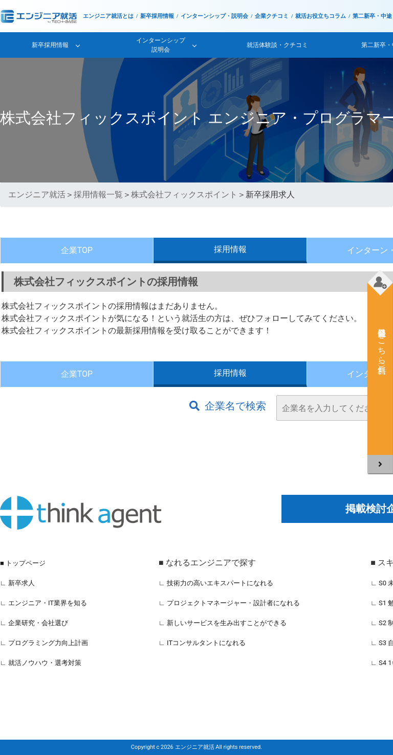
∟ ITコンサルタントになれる (202, 643)
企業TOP (77, 250)
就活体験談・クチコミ (277, 45)
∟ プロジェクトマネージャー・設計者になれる (229, 603)
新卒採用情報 (157, 16)
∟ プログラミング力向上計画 (44, 643)
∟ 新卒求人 (17, 583)
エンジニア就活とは (108, 16)
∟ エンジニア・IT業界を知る (43, 603)
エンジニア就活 (37, 194)
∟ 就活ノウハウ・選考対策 (40, 663)
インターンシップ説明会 (160, 45)
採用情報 (230, 249)
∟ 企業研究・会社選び (34, 623)
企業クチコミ (272, 16)
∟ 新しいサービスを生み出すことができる (223, 623)
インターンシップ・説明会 (214, 16)
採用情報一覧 (98, 194)
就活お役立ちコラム (320, 16)
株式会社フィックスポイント (184, 194)
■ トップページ (23, 563)
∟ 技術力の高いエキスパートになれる (216, 583)
